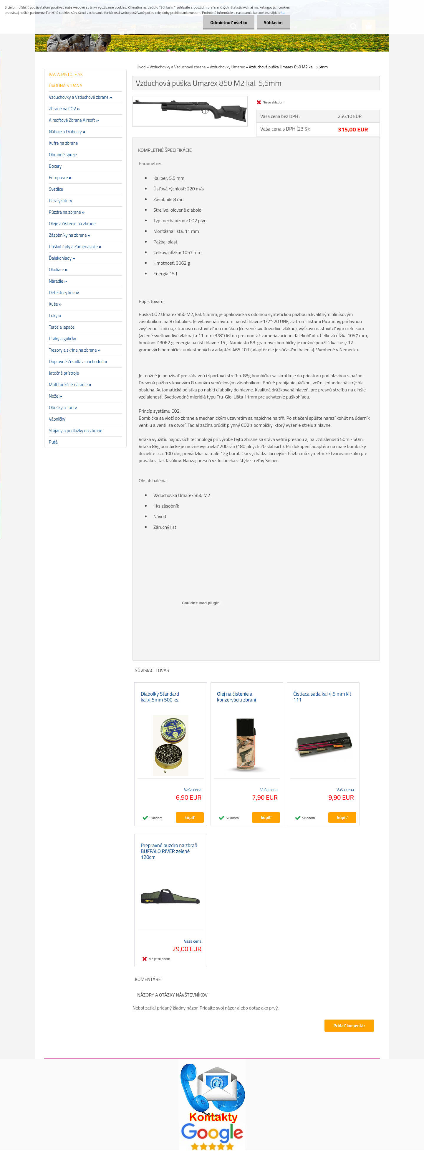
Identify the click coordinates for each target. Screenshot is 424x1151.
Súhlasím (273, 22)
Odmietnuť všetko (227, 22)
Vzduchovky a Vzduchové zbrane (178, 67)
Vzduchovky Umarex (227, 67)
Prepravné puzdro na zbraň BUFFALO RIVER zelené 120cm (169, 852)
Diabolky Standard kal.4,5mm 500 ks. (160, 697)
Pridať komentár (349, 1026)
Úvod (141, 67)
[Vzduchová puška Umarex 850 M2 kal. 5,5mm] (190, 98)
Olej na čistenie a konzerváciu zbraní (236, 697)
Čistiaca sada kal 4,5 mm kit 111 (322, 697)
